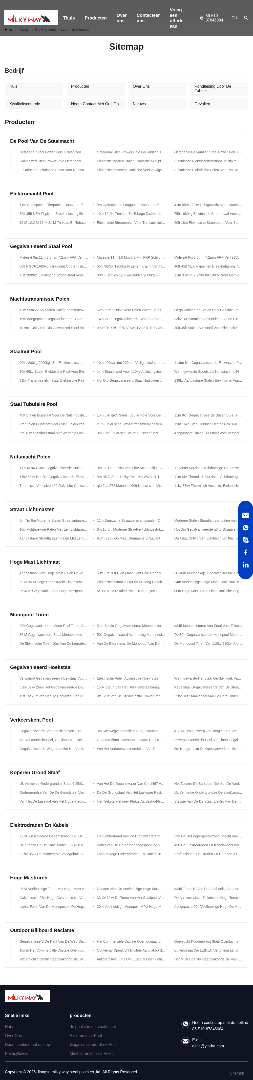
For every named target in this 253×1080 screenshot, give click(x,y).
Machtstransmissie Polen (92, 1053)
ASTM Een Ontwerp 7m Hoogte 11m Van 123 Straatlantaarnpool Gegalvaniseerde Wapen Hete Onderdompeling (208, 731)
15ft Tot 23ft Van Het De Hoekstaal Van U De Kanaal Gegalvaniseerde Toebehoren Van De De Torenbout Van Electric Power (53, 696)
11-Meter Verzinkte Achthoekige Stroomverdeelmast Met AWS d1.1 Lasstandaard (208, 468)
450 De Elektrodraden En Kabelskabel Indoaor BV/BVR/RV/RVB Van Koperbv (208, 845)
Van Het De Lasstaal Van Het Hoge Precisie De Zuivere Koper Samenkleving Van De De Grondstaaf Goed (53, 801)
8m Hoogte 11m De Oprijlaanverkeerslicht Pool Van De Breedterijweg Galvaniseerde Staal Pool (208, 749)
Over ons (122, 18)
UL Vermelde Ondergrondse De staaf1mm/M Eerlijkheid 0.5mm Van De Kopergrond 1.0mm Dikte (208, 792)
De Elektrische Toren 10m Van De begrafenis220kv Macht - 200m (53, 643)
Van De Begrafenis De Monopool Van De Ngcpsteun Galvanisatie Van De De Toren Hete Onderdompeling (130, 643)
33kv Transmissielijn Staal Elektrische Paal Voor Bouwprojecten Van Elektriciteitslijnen (53, 380)
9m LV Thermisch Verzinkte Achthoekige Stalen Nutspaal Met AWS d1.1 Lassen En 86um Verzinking (130, 468)
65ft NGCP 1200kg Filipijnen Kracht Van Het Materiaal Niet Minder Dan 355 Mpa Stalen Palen (130, 266)
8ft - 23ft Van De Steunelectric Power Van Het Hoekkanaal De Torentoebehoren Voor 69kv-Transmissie (130, 696)
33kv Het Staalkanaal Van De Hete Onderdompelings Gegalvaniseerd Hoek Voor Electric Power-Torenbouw (208, 696)
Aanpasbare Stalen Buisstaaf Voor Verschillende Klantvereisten (208, 433)
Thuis (69, 18)
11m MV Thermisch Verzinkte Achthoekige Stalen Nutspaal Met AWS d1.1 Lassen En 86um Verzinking (208, 477)
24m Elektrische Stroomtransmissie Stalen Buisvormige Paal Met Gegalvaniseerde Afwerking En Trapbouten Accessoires (130, 424)
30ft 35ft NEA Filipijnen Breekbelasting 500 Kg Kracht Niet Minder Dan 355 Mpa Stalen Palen (53, 214)
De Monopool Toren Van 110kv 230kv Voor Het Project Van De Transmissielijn (208, 643)
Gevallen (202, 104)
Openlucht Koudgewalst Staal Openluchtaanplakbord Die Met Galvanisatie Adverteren (208, 941)
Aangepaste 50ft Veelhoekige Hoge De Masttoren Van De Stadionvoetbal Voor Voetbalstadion (208, 907)
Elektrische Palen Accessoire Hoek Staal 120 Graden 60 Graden (130, 678)
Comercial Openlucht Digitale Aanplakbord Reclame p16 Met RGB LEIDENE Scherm (130, 950)
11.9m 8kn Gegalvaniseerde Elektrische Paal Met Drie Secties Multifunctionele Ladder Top (208, 363)
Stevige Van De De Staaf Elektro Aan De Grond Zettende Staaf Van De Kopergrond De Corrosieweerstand (208, 801)
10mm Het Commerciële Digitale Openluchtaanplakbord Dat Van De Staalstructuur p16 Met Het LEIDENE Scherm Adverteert (53, 950)
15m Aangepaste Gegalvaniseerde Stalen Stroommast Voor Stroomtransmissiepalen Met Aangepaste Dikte (53, 319)
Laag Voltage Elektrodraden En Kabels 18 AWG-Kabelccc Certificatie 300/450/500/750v (130, 854)
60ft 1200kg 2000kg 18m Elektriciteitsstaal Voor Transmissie (53, 363)
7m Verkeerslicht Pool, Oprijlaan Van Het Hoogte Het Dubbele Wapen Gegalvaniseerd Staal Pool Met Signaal (53, 740)
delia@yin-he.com (208, 1046)
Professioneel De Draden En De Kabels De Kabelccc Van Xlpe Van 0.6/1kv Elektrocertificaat (208, 854)
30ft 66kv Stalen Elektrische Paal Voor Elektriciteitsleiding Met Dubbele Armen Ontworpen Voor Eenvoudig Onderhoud (53, 372)
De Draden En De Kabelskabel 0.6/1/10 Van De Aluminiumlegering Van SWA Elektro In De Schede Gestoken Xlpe (53, 845)
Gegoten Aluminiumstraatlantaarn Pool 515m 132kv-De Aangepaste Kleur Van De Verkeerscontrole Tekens (130, 740)
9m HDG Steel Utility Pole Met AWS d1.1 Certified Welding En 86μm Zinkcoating (130, 477)
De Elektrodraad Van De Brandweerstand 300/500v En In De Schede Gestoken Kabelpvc (130, 836)
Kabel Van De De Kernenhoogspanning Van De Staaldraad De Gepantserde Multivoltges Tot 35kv (130, 845)
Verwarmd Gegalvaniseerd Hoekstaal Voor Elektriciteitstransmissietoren (53, 678)
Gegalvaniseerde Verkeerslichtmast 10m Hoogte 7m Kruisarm (53, 731)
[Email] (246, 515)
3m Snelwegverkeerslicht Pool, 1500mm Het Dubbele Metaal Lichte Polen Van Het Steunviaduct (130, 731)
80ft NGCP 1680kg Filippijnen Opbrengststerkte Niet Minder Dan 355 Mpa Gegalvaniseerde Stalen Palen (53, 266)
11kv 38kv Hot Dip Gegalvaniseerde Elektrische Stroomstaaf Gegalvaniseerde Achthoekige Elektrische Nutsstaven (53, 477)
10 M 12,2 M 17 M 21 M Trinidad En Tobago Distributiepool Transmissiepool (53, 223)
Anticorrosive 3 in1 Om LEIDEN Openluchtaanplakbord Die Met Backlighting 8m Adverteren (130, 959)
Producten (96, 18)
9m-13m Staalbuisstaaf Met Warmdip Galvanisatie (53, 433)
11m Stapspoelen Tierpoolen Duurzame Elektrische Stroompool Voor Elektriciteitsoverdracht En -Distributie (53, 205)
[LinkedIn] (246, 565)
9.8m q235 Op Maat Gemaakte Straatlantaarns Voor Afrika (130, 538)
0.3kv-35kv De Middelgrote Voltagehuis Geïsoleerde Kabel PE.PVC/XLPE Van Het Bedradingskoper (53, 854)
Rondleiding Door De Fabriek (212, 88)
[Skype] (246, 540)
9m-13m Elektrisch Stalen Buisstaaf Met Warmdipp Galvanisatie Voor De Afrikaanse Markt (130, 433)
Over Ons (141, 86)
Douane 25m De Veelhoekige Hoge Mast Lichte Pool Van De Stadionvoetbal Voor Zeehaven (130, 889)
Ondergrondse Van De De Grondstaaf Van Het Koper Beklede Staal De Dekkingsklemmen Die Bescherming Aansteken (53, 792)
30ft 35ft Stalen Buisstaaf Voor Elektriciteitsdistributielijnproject (208, 328)
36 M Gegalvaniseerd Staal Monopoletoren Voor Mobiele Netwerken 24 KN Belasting (53, 635)
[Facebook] (246, 552)
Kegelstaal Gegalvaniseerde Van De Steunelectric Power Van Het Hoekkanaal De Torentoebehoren (208, 687)
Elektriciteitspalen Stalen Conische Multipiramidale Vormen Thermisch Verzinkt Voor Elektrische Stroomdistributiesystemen (130, 161)
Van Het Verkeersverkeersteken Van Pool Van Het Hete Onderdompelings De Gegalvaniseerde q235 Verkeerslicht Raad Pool (130, 749)
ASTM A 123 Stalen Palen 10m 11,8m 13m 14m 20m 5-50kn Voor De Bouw (130, 591)
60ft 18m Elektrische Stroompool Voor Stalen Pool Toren (208, 223)
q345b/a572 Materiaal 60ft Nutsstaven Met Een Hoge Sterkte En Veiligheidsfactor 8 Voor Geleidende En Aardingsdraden (130, 486)
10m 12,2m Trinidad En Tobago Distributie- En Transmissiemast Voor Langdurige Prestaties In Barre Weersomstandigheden (130, 214)
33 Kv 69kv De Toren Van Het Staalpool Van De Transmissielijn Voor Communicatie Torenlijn (130, 898)
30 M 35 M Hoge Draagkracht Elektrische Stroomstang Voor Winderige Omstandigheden (53, 582)
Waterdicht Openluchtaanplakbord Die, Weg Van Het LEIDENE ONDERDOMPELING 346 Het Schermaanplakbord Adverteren (53, 959)
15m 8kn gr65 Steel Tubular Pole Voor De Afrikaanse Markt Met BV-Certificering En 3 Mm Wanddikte (130, 415)
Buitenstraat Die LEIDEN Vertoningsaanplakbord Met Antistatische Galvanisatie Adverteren (208, 950)
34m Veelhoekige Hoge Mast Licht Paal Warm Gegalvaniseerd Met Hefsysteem (208, 582)
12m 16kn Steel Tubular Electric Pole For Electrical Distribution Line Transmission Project (208, 424)
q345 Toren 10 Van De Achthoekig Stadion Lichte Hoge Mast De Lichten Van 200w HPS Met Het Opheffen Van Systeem (208, 889)
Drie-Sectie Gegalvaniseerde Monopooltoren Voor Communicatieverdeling (130, 626)
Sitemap (237, 1073)
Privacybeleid (16, 1053)
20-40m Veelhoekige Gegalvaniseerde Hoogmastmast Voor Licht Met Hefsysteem (208, 573)
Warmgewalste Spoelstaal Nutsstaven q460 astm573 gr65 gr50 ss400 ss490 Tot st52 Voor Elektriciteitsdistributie (208, 372)
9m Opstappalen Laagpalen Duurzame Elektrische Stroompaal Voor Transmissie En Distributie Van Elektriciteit (130, 205)
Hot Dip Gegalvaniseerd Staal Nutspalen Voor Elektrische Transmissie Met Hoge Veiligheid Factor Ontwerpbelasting (130, 380)
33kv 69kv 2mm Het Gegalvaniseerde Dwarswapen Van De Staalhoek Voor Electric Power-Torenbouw (53, 687)
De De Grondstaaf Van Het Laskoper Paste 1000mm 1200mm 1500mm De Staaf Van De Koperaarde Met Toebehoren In (130, 792)
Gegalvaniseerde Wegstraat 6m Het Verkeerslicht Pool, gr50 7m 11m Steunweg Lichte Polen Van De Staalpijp (53, 749)
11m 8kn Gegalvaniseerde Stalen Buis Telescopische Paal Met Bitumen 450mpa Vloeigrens (208, 415)
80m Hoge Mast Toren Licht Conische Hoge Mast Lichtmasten (208, 591)
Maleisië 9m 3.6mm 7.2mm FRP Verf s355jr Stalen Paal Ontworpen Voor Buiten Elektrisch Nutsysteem (208, 257)
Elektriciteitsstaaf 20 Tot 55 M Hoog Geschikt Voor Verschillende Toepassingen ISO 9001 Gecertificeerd (130, 582)
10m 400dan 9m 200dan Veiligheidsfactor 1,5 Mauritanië (130, 363)
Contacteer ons (148, 18)
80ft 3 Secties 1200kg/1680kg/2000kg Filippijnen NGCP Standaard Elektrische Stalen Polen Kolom (130, 275)
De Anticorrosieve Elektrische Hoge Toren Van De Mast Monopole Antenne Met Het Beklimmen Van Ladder (208, 898)
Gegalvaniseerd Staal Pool (93, 1044)
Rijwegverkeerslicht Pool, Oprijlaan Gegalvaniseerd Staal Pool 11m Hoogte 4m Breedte (208, 740)
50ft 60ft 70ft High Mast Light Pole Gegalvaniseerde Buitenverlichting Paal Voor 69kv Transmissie (130, 573)
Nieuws (139, 104)
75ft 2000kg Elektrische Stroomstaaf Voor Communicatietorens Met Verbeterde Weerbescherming (53, 275)
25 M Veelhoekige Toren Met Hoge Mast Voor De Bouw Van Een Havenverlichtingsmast (53, 889)
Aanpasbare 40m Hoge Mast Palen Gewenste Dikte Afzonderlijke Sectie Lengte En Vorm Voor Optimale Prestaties (53, 573)
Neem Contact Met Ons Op (95, 104)
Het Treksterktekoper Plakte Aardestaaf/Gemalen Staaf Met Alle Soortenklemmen (130, 801)
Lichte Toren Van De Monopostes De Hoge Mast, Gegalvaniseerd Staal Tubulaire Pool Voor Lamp (53, 907)
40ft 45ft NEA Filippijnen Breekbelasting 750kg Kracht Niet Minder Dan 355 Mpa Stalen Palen (208, 266)
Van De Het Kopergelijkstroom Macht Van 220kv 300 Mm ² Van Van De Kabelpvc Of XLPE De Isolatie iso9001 (208, 836)
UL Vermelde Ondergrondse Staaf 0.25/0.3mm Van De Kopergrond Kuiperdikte (53, 784)
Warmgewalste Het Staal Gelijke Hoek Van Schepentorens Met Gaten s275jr (208, 678)
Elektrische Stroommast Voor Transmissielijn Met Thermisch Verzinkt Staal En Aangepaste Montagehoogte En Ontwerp (130, 223)
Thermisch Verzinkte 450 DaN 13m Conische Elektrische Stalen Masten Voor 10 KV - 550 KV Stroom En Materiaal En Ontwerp (53, 486)
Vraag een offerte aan (177, 18)
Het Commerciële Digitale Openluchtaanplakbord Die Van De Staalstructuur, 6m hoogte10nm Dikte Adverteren (130, 941)
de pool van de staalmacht (93, 1027)
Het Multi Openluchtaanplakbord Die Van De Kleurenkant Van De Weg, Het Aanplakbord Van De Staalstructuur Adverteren (208, 959)
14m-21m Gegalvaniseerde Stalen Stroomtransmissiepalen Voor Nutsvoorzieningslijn (130, 319)
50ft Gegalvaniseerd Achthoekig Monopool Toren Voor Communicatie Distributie (130, 635)
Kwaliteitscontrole (24, 104)
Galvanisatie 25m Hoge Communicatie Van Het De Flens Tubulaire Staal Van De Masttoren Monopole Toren (53, 898)
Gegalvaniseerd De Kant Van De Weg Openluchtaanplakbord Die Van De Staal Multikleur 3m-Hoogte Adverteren (53, 941)
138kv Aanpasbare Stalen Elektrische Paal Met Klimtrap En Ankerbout (208, 380)
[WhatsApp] (246, 528)
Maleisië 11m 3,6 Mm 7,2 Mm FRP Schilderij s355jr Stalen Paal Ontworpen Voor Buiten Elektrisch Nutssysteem (130, 257)
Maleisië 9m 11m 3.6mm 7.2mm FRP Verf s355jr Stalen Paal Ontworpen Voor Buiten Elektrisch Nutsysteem (53, 257)
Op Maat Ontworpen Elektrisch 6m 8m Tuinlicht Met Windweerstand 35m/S (208, 538)
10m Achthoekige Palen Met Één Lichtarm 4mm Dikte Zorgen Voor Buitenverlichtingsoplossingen (53, 529)
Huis (13, 86)
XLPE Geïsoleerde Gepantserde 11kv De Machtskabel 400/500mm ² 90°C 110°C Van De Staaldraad (53, 836)
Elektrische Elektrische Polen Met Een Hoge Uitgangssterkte (208, 170)
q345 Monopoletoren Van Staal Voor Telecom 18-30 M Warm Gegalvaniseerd (208, 626)
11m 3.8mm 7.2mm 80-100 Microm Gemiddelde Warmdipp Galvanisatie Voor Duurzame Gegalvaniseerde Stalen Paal (208, 275)
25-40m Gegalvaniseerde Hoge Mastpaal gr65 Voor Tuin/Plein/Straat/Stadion (53, 591)
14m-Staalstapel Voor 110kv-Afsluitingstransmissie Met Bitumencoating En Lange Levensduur (130, 372)
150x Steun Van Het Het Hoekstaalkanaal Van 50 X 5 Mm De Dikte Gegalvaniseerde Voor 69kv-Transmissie (130, 687)
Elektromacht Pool (86, 1036)
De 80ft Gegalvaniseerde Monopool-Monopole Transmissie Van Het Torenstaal (208, 635)
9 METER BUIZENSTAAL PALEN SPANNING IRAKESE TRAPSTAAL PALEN (130, 328)
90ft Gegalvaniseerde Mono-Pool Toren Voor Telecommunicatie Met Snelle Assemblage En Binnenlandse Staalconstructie (53, 626)
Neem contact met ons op (27, 1044)
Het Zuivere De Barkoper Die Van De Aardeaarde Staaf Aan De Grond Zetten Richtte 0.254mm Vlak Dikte (208, 784)
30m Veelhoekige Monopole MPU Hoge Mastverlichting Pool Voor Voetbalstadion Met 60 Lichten (130, 907)
